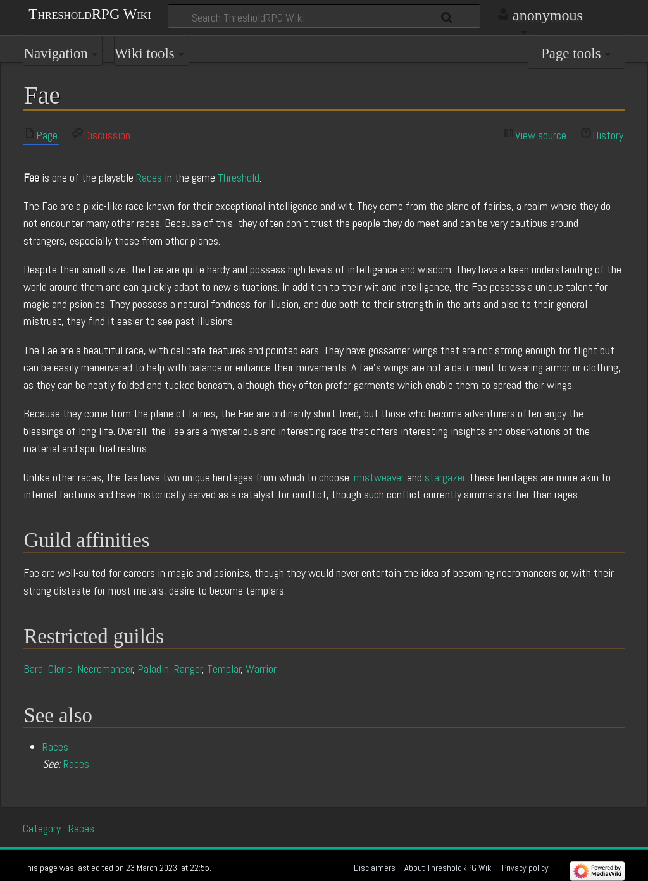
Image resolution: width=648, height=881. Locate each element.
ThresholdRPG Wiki (89, 13)
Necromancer (105, 669)
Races (149, 177)
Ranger (188, 669)
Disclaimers (375, 867)
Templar (224, 669)
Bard (33, 669)
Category (42, 828)
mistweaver (379, 477)
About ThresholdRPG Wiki (448, 867)
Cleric (60, 669)
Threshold (238, 177)
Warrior (261, 669)
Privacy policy (525, 867)
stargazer (445, 477)
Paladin (153, 669)
